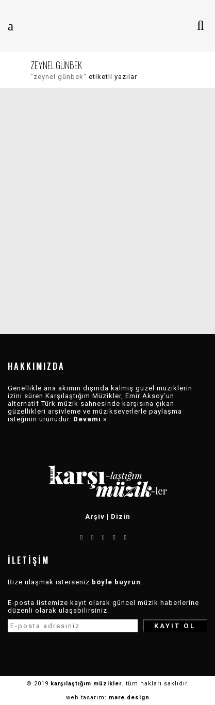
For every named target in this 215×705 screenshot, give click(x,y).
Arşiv (95, 516)
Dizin (120, 516)
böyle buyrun (116, 582)
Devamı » (90, 419)
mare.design (129, 697)
